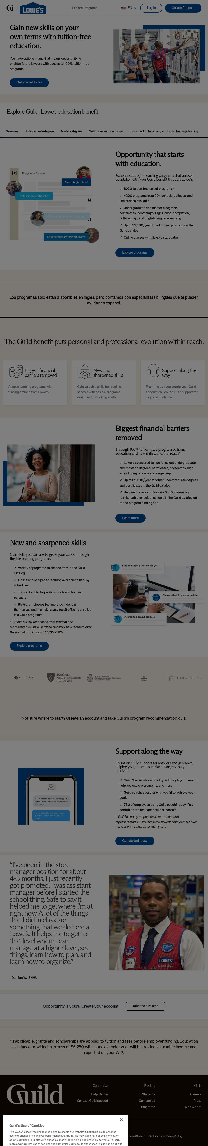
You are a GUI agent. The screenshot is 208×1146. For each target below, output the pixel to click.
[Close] (121, 1133)
